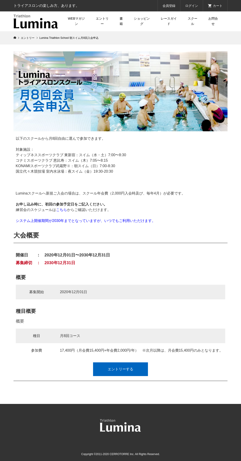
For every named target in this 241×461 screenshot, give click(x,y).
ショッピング (142, 21)
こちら (61, 210)
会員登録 (169, 6)
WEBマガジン (76, 21)
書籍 (121, 21)
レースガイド (169, 21)
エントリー (102, 21)
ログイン (191, 6)
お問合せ (213, 21)
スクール (192, 21)
